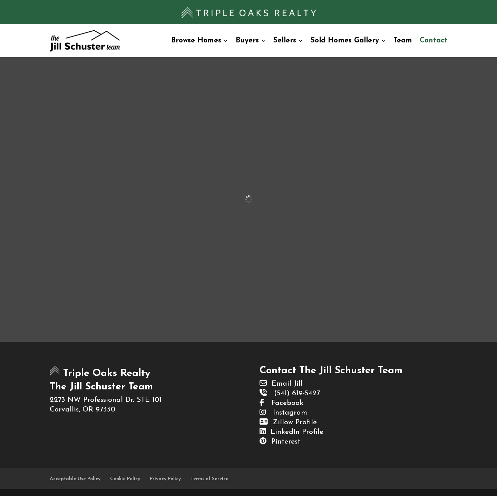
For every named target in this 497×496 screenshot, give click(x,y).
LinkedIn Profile (291, 432)
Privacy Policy (165, 479)
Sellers (284, 40)
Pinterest (280, 441)
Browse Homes (196, 40)
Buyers (247, 40)
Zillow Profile (288, 422)
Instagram (283, 412)
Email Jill (281, 383)
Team (402, 40)
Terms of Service (209, 479)
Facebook (281, 403)
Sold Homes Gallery (345, 40)
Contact (433, 40)
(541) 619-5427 (290, 393)
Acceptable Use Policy (75, 479)
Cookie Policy (125, 479)
